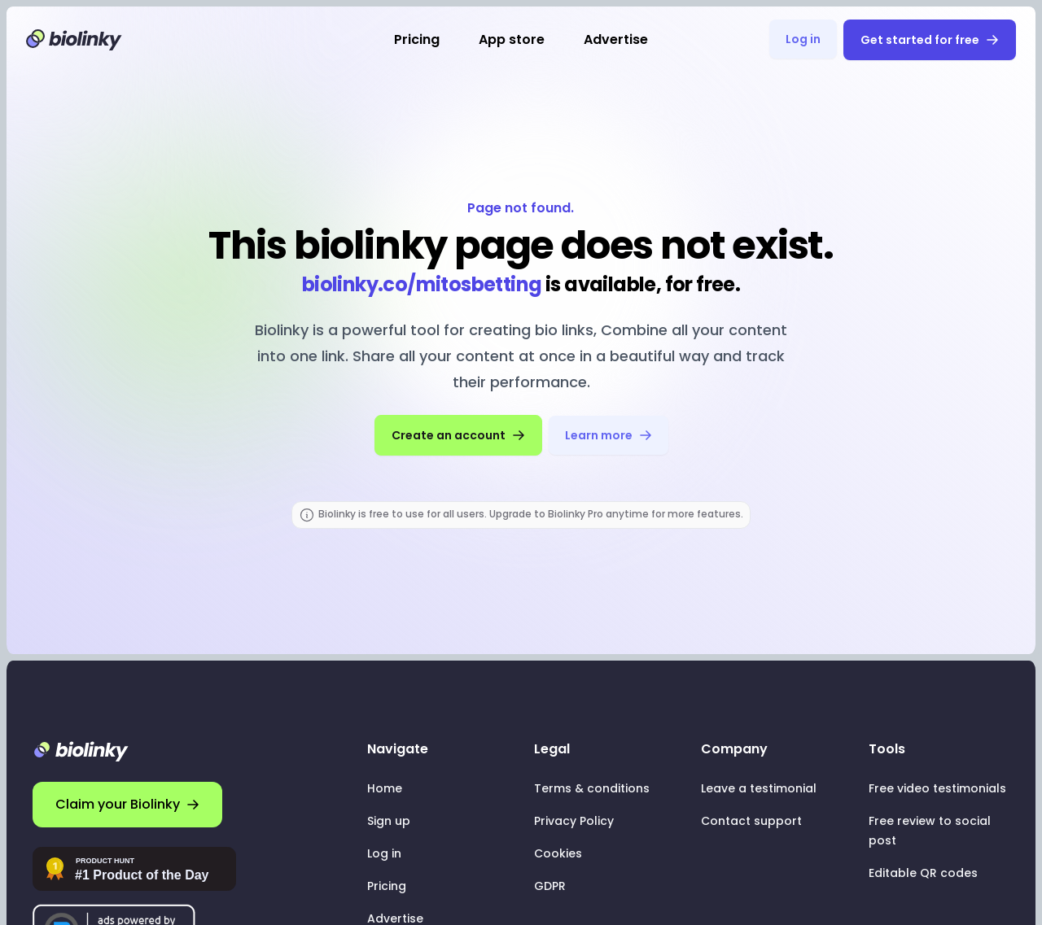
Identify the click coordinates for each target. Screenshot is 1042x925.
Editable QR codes (923, 873)
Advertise (616, 39)
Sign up (388, 821)
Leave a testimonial (759, 788)
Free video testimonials (937, 788)
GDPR (550, 886)
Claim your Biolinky (127, 804)
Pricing (417, 39)
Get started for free (929, 40)
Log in (803, 39)
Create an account (458, 435)
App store (512, 39)
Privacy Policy (574, 821)
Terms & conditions (592, 788)
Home (384, 788)
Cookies (558, 853)
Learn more (608, 435)
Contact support (751, 821)
